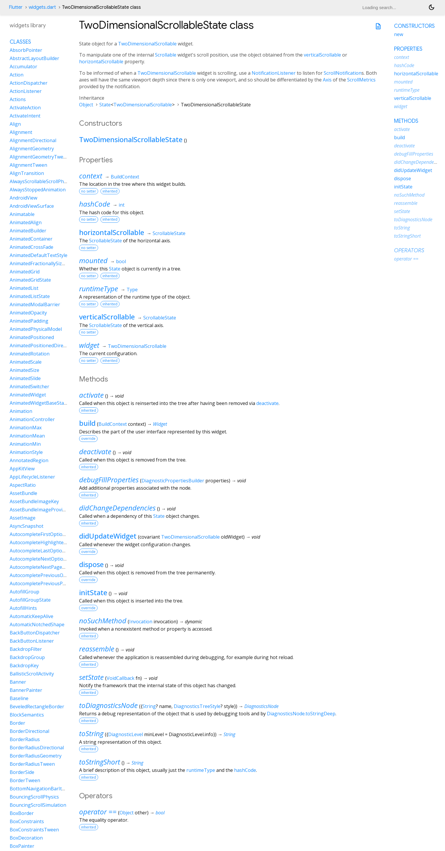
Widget (160, 424)
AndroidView (23, 198)
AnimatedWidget (28, 395)
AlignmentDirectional (33, 140)
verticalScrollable (322, 55)
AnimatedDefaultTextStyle (38, 255)
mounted (93, 260)
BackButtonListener (32, 641)
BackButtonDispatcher (35, 632)
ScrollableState (169, 233)
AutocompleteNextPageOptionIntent (50, 567)
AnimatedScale (26, 362)
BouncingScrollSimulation (38, 805)
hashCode (94, 204)
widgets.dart (42, 7)
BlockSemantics (27, 715)
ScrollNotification (343, 73)
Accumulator (23, 66)
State (105, 104)
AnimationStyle (26, 452)
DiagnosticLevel (125, 734)
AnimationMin (25, 444)
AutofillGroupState (30, 600)
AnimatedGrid (25, 271)
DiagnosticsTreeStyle (197, 706)
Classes (20, 42)
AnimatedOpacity (28, 312)
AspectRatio (23, 485)
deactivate (267, 403)
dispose (91, 564)
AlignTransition (27, 173)
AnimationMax (26, 427)
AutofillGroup (24, 591)
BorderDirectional (29, 731)
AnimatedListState (30, 296)
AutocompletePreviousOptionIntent (49, 575)
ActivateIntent (25, 116)
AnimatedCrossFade (31, 247)
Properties (408, 49)
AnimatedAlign (26, 222)
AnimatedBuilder (28, 230)
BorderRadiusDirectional (37, 747)
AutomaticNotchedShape (37, 624)
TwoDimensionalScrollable (147, 43)
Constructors (414, 26)
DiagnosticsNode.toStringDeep (301, 713)
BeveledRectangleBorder (37, 706)
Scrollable (165, 55)
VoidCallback (120, 678)
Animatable (22, 214)
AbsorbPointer (26, 50)
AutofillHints (23, 608)
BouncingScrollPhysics (34, 797)
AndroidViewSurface (32, 206)
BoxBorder (22, 813)
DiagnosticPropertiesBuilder (172, 480)
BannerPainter (26, 690)
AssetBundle (23, 493)
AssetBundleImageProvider (40, 509)
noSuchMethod (102, 620)
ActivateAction (25, 107)
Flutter (16, 7)
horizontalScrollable (101, 61)
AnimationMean (27, 436)
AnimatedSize (24, 370)
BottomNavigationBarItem (39, 788)
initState (93, 592)
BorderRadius (25, 739)
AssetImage (22, 518)
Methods (406, 121)
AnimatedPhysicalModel (36, 329)
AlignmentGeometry (32, 148)
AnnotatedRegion (29, 460)
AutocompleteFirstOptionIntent (44, 534)
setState (91, 677)
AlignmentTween (28, 165)
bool (121, 261)
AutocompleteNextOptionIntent (45, 559)
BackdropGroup (27, 657)
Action (16, 75)
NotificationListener (274, 73)
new (398, 34)
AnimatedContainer (31, 239)
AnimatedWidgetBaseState (39, 403)
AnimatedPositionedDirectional (44, 345)
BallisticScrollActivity (32, 673)
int (122, 205)
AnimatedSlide (25, 378)
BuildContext (125, 176)
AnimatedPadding (29, 321)
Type (132, 289)
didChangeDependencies (117, 508)
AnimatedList (24, 288)
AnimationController (32, 419)
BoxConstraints (27, 821)
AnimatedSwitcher (29, 386)
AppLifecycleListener (32, 477)
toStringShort (99, 762)
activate (91, 395)
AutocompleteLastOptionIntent (44, 550)
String (149, 706)
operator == (98, 811)
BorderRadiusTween (32, 764)
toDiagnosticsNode (108, 705)
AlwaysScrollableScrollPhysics (42, 181)
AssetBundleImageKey (34, 501)
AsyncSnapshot (26, 526)
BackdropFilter (26, 649)
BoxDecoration (26, 838)
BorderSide (22, 772)
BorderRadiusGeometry (36, 756)
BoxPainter (22, 846)
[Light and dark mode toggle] (431, 7)
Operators (409, 250)
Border (17, 723)
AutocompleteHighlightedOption (45, 542)
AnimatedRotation (30, 353)
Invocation (140, 621)
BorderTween (25, 780)
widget (89, 345)
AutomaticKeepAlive (31, 616)
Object (86, 104)
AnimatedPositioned (32, 337)
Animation (21, 411)
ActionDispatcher (28, 83)
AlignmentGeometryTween (39, 157)
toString (91, 733)
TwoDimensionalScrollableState (131, 139)
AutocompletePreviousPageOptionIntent (55, 583)
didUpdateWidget (108, 536)
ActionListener (26, 91)
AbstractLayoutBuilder (34, 58)
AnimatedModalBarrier (35, 304)
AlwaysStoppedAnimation (38, 189)
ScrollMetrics (361, 79)
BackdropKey (24, 665)
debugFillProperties (109, 479)
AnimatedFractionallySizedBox (43, 263)
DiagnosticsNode (261, 706)
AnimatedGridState (30, 280)
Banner (18, 682)
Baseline (19, 698)
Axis (327, 79)
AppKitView (22, 468)
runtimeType (98, 288)
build (87, 423)
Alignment (21, 132)
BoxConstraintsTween (34, 829)
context (90, 176)
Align (15, 124)
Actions (18, 99)
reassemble (96, 648)
